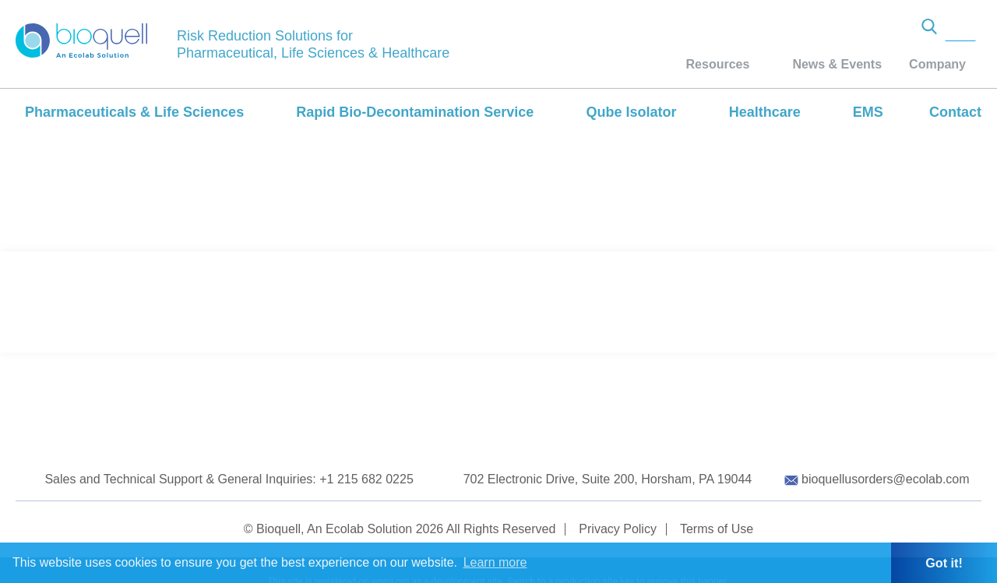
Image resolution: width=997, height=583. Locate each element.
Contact (955, 112)
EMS (868, 112)
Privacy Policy (618, 529)
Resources (718, 64)
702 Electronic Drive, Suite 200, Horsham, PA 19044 (607, 479)
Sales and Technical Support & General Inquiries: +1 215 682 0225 (228, 479)
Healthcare (765, 112)
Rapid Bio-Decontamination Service (415, 112)
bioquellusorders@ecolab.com (885, 479)
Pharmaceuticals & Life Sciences (134, 112)
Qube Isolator (631, 112)
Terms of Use (716, 529)
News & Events (837, 64)
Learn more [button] (495, 562)
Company (937, 64)
